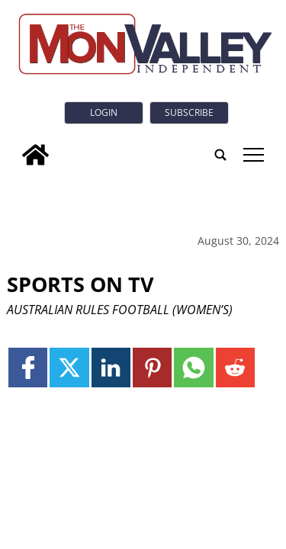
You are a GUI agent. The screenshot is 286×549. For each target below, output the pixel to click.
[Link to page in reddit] (235, 367)
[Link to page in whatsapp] (193, 367)
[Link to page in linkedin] (111, 367)
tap (253, 154)
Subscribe (189, 112)
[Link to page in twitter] (69, 367)
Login (103, 112)
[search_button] (220, 154)
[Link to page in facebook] (27, 367)
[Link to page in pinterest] (152, 367)
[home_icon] (35, 154)
